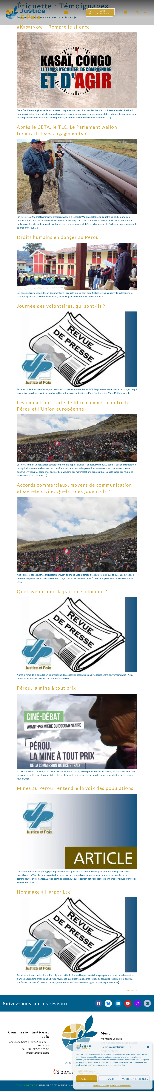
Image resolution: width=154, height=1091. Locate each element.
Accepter (86, 1078)
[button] (147, 1046)
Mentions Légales (111, 1038)
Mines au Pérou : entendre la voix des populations (75, 788)
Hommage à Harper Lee (44, 891)
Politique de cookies (101, 1086)
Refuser (109, 1078)
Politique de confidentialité (120, 1086)
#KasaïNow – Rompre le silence (53, 26)
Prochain (131, 990)
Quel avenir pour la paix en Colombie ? (62, 591)
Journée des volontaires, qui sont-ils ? (61, 306)
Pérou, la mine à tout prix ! (48, 688)
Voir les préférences (135, 1078)
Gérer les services (85, 1071)
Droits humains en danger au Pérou (58, 237)
